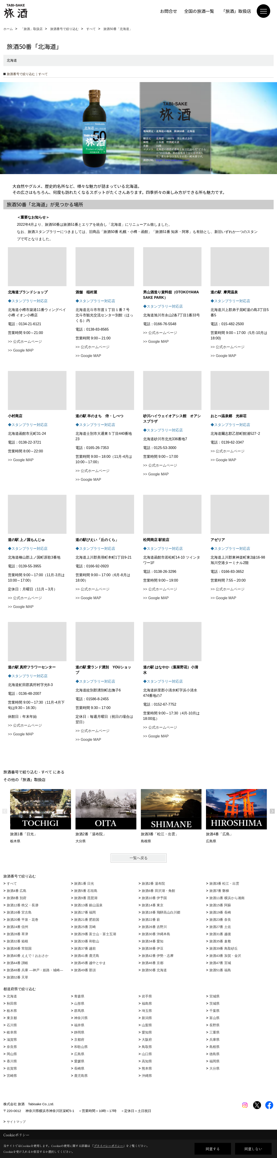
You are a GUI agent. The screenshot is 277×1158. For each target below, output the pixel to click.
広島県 (79, 1054)
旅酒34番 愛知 (152, 941)
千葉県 (214, 1011)
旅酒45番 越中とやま (90, 963)
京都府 (79, 1039)
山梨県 (147, 1025)
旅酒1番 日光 (84, 883)
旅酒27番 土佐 (220, 927)
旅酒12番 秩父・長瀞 (23, 905)
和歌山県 (81, 1047)
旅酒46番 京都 (152, 963)
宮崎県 (12, 1075)
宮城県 (214, 996)
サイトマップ (16, 1121)
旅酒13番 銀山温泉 (88, 905)
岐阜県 (12, 1032)
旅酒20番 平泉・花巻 (23, 919)
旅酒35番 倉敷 (220, 941)
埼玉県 (147, 1011)
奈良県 (12, 1047)
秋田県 (12, 1003)
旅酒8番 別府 (17, 898)
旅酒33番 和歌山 (86, 941)
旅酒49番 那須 (85, 970)
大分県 (214, 1068)
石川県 (12, 1025)
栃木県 (12, 1011)
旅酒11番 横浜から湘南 (227, 898)
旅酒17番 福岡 (85, 912)
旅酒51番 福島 (220, 970)
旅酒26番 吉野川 (154, 927)
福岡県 (214, 1061)
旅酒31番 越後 (220, 934)
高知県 (147, 1061)
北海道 (12, 996)
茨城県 (214, 1003)
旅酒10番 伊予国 (154, 898)
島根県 (214, 1047)
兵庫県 (214, 1039)
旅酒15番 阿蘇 (220, 905)
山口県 (147, 1054)
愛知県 (147, 1032)
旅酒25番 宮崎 (85, 927)
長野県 (214, 1025)
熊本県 (147, 1068)
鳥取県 (147, 1047)
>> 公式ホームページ (25, 341)
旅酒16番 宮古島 (19, 912)
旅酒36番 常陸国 (19, 948)
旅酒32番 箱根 (17, 941)
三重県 (214, 1032)
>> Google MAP (21, 350)
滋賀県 (12, 1039)
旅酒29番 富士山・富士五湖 (95, 934)
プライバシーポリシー (108, 1146)
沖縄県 (147, 1075)
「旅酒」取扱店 (236, 11)
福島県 (147, 1003)
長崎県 (79, 1068)
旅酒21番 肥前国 (86, 919)
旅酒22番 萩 (151, 919)
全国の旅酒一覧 (199, 11)
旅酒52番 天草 (17, 977)
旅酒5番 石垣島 (85, 891)
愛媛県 (79, 1061)
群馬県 (79, 1011)
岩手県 (147, 996)
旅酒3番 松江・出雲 (224, 883)
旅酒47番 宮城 (220, 963)
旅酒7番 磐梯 (219, 891)
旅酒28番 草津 (17, 934)
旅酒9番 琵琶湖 (85, 898)
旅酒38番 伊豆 (152, 948)
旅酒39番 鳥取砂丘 (223, 948)
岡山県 (12, 1054)
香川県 (12, 1061)
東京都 (12, 1018)
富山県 (214, 1018)
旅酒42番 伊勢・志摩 (158, 956)
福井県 (79, 1025)
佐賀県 (12, 1068)
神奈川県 (81, 1018)
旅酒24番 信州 (17, 927)
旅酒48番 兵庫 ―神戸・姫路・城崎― (35, 970)
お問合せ (168, 11)
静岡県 (79, 1032)
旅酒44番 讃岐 (17, 963)
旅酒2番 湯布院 (153, 883)
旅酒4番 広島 (17, 891)
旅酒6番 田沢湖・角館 (158, 891)
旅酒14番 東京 (152, 905)
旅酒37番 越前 (85, 948)
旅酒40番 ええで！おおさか (28, 956)
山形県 (79, 1003)
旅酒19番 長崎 (220, 912)
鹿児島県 (81, 1075)
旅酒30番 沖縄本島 (156, 934)
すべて (12, 883)
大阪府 (147, 1039)
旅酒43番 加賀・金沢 (225, 956)
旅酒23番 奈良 (220, 919)
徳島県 (214, 1054)
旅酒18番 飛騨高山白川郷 (161, 912)
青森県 (79, 996)
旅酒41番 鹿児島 (86, 956)
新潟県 (147, 1018)
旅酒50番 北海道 (154, 970)
